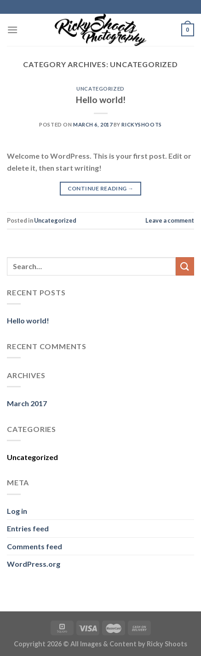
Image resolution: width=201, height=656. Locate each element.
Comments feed (34, 546)
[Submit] (185, 266)
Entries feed (28, 528)
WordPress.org (33, 563)
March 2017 (27, 403)
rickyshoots (141, 124)
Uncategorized (100, 89)
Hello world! (101, 99)
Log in (17, 510)
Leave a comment (169, 220)
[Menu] (12, 29)
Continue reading (101, 188)
